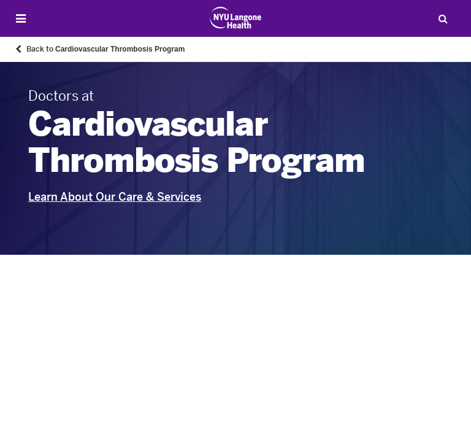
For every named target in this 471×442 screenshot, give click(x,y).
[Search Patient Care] (443, 18)
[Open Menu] (21, 18)
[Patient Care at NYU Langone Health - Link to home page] (236, 18)
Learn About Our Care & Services (114, 197)
